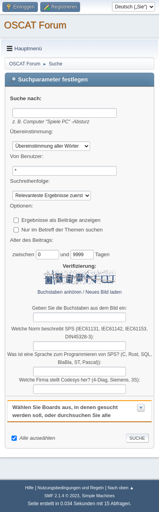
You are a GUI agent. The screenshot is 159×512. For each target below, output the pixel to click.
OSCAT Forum (35, 25)
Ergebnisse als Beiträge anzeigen (61, 220)
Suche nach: (25, 98)
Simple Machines (98, 495)
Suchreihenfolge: (30, 181)
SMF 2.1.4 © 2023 (61, 495)
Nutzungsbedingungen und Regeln (70, 487)
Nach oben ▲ (121, 487)
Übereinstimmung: (31, 131)
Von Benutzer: (26, 156)
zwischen (24, 254)
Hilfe (29, 487)
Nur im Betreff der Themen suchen (62, 229)
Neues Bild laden (104, 292)
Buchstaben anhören (59, 292)
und (65, 254)
